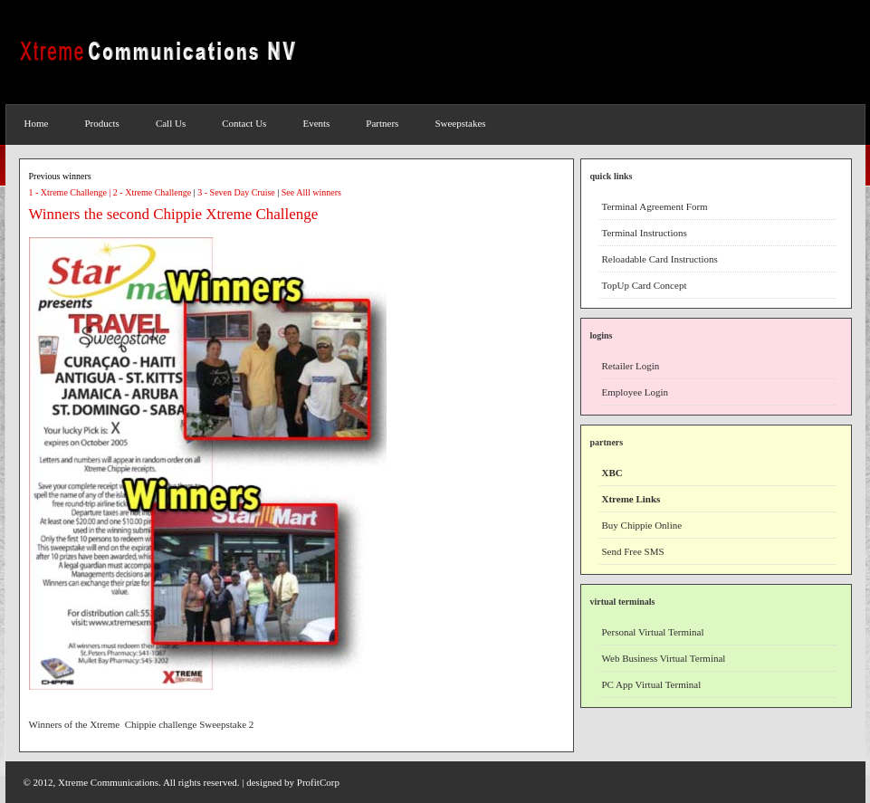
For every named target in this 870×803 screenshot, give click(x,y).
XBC (612, 472)
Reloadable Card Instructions (660, 258)
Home (36, 123)
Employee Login (635, 392)
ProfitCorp (318, 782)
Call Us (171, 123)
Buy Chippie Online (642, 525)
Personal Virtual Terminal (653, 631)
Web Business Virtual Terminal (664, 658)
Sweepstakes (460, 123)
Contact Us (244, 123)
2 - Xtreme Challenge (152, 192)
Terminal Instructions (644, 232)
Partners (382, 123)
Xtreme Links (631, 498)
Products (102, 123)
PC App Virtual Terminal (652, 684)
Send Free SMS (633, 551)
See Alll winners (311, 192)
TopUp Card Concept (644, 285)
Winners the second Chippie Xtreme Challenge (174, 214)
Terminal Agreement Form (655, 206)
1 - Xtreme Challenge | (71, 192)
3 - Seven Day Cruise (236, 192)
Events (316, 123)
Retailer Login (631, 365)
